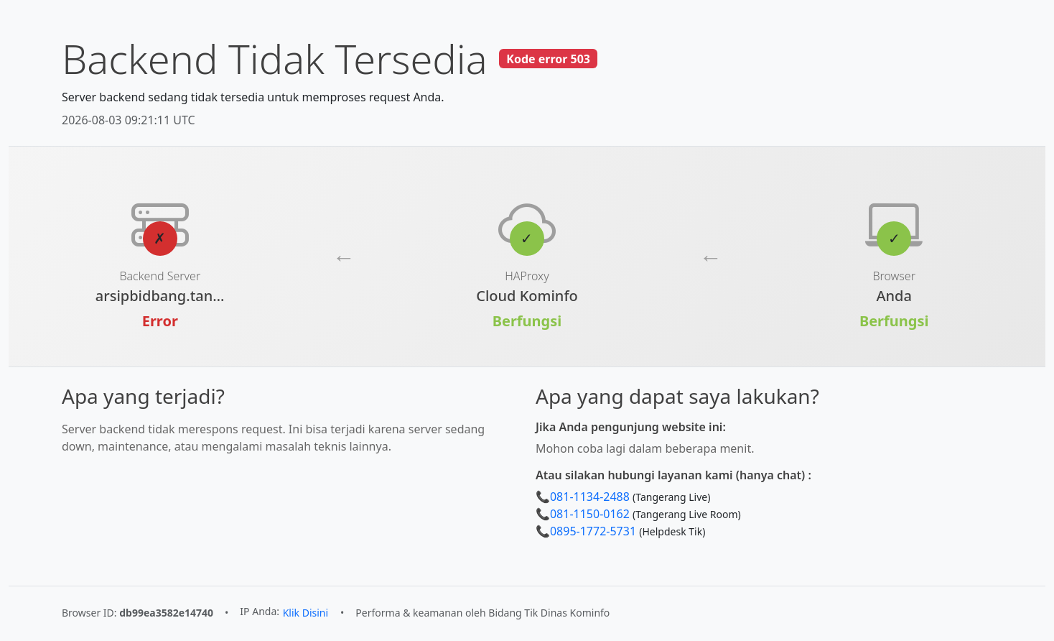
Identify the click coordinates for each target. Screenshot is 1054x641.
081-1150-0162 (590, 514)
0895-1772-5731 (593, 531)
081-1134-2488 (590, 496)
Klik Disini (305, 612)
